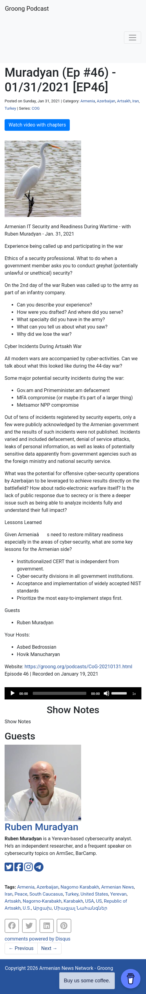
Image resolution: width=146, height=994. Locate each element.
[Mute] (106, 693)
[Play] (12, 693)
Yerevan (118, 894)
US (99, 901)
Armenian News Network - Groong (76, 968)
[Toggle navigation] (132, 37)
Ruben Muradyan (41, 827)
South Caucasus (46, 894)
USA (89, 901)
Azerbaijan (106, 101)
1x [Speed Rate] (134, 693)
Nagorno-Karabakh (42, 901)
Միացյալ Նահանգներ (80, 908)
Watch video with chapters (37, 125)
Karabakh (73, 901)
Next (49, 948)
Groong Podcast (27, 8)
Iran (135, 101)
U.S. (27, 908)
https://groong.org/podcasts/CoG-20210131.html (78, 666)
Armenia (87, 101)
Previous (21, 948)
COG (36, 108)
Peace (20, 894)
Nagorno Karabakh (80, 887)
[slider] (59, 693)
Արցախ (42, 908)
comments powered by (37, 939)
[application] (73, 693)
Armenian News (117, 887)
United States (94, 894)
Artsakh (123, 101)
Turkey (10, 108)
